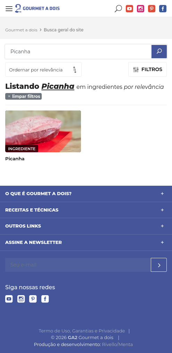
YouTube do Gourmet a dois (129, 9)
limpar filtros (23, 96)
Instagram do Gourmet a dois (141, 9)
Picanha (15, 158)
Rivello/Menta (117, 344)
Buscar (118, 9)
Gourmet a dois (21, 29)
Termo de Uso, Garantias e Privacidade (82, 330)
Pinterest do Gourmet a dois (152, 9)
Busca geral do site (64, 29)
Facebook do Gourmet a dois (163, 9)
